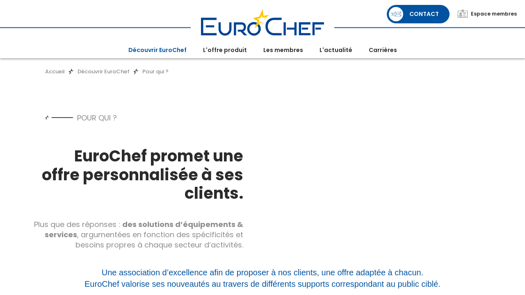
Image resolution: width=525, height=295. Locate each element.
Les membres (283, 50)
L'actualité (336, 50)
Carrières (383, 50)
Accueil (55, 71)
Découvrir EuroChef (157, 50)
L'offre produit (225, 50)
